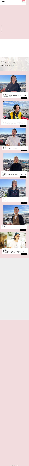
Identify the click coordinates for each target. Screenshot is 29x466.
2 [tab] (25, 37)
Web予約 (23, 1)
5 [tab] (27, 37)
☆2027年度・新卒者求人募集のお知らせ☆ (7, 65)
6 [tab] (28, 37)
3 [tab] (26, 37)
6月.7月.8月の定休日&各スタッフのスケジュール (8, 62)
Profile (23, 98)
